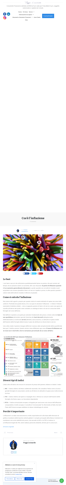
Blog (4, 457)
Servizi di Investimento (12, 359)
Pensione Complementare (13, 398)
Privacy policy (6, 461)
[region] (19, 472)
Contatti (5, 459)
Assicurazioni (38, 457)
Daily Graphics (38, 461)
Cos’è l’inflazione (33, 29)
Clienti (36, 459)
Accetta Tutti (29, 478)
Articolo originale (8, 237)
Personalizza (10, 478)
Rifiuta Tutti (19, 478)
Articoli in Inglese (39, 456)
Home (4, 456)
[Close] (34, 463)
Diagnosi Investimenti (12, 379)
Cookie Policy (18, 474)
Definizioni (37, 463)
